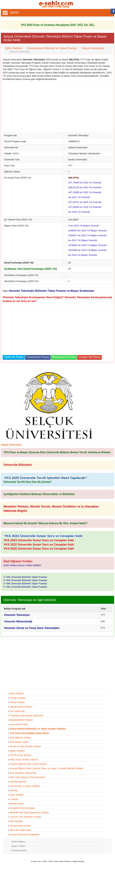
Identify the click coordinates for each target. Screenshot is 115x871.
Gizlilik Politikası (18, 841)
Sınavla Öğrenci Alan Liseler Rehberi (28, 764)
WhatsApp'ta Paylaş (64, 357)
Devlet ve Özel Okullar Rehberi (25, 746)
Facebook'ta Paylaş (37, 357)
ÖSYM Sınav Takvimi (20, 755)
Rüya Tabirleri (17, 795)
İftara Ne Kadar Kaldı (20, 830)
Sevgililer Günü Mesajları (22, 808)
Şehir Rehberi (17, 693)
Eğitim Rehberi (17, 750)
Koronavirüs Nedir (19, 724)
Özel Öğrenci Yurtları (20, 737)
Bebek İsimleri (17, 803)
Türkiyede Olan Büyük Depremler (26, 715)
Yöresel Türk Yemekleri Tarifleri (25, 817)
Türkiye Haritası (18, 698)
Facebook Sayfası (19, 850)
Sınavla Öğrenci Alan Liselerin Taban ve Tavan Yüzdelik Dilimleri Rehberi (46, 768)
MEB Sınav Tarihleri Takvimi (24, 759)
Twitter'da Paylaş (14, 357)
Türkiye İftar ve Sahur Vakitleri (25, 786)
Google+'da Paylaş (89, 357)
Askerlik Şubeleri (18, 781)
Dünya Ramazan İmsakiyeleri (25, 834)
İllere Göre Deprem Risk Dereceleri (27, 777)
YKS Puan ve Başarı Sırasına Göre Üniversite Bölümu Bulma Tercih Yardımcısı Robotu (57, 452)
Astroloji (14, 790)
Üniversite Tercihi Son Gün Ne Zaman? (27, 481)
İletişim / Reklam (18, 846)
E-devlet (14, 799)
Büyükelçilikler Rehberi (21, 720)
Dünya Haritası (17, 702)
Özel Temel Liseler (19, 742)
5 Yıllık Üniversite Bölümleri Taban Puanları (25, 583)
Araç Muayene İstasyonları (23, 772)
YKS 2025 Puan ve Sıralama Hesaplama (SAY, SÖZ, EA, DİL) (57, 24)
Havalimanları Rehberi (21, 706)
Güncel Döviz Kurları (20, 825)
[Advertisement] (56, 107)
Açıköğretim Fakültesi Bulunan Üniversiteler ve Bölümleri (39, 494)
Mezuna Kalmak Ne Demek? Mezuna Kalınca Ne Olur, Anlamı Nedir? (45, 523)
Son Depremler (17, 711)
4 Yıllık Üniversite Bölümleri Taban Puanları (25, 580)
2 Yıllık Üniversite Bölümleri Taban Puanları (25, 577)
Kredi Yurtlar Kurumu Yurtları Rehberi (22, 565)
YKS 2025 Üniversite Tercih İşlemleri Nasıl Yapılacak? (45, 478)
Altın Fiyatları (16, 821)
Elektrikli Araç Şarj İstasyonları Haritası (29, 812)
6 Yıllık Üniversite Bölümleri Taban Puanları (25, 587)
